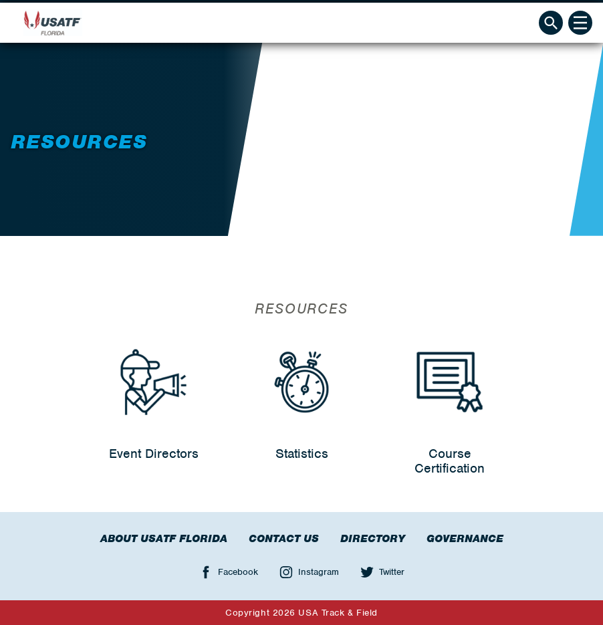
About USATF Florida (163, 538)
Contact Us (284, 538)
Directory (372, 538)
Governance (465, 538)
